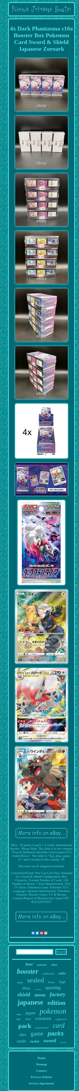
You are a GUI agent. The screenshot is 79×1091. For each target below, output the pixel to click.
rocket (34, 1041)
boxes (51, 982)
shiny (26, 988)
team (20, 982)
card (59, 1025)
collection (48, 973)
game (37, 1033)
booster (27, 971)
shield (23, 994)
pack (24, 1025)
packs (56, 1033)
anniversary (41, 1027)
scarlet (38, 989)
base (29, 964)
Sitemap (41, 1064)
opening (53, 987)
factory (58, 994)
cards (21, 1041)
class (54, 964)
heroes (63, 1042)
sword (49, 1040)
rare (28, 1019)
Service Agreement (41, 1083)
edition (56, 1002)
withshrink (43, 1018)
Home (41, 1058)
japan (30, 1012)
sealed (35, 980)
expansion (61, 1019)
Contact (41, 1070)
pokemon (53, 1011)
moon (40, 994)
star (18, 1019)
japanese (30, 1002)
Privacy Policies (41, 1077)
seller (62, 973)
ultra (22, 1034)
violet (18, 1014)
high (62, 982)
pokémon (42, 964)
